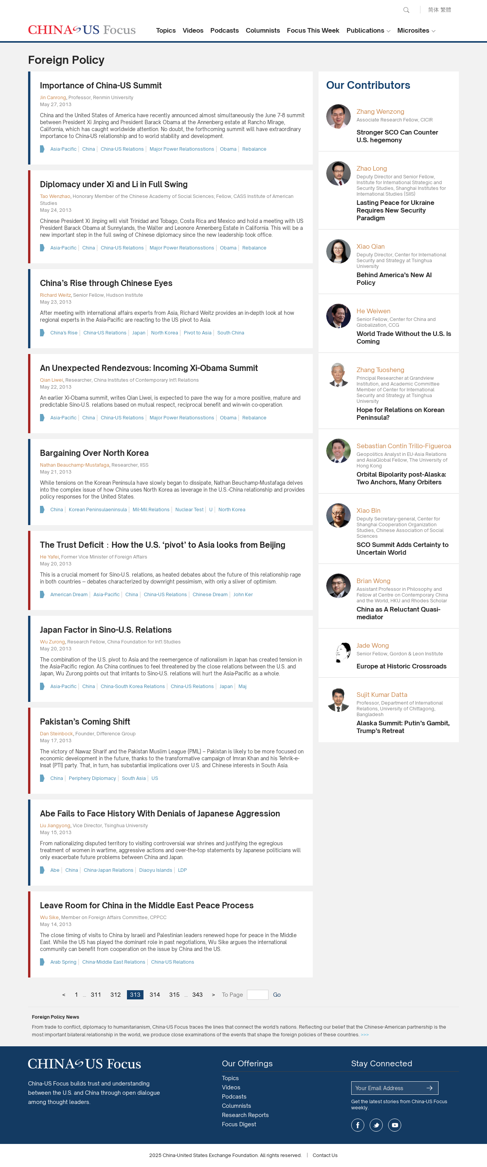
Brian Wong (373, 581)
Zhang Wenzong (380, 111)
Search (406, 10)
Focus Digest (239, 1124)
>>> (365, 1034)
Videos (193, 30)
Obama (228, 149)
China (88, 149)
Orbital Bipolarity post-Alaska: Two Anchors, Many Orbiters (401, 478)
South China (230, 333)
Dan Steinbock (56, 733)
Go (277, 994)
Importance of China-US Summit (101, 85)
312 (115, 994)
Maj (242, 686)
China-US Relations (122, 149)
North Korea (164, 333)
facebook (357, 1125)
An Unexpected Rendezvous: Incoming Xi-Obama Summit (149, 368)
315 (174, 994)
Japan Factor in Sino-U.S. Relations (106, 630)
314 (155, 994)
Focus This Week (313, 30)
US (155, 778)
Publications (365, 30)
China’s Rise (64, 333)
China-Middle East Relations (113, 962)
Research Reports (245, 1115)
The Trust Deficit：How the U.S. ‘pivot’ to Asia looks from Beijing (162, 545)
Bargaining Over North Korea (94, 453)
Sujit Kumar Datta (382, 694)
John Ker (243, 594)
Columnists (263, 30)
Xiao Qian (371, 246)
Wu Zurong (52, 642)
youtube (394, 1125)
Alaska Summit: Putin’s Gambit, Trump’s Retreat (403, 727)
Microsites (413, 30)
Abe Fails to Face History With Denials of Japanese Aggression (160, 813)
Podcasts (224, 30)
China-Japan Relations (108, 870)
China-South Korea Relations (133, 686)
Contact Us (325, 1155)
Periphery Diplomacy (92, 778)
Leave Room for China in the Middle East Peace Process (147, 905)
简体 (433, 9)
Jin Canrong (53, 97)
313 (135, 994)
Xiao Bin (368, 510)
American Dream (69, 594)
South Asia (134, 778)
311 (96, 994)
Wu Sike (49, 917)
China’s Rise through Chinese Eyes (106, 283)
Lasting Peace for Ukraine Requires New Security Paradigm (395, 210)
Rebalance (254, 149)
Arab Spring (63, 962)
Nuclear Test (189, 509)
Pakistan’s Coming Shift (85, 721)
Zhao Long (372, 168)
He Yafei (49, 557)
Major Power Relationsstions (182, 149)
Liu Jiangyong (55, 825)
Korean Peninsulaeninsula (98, 509)
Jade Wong (373, 645)
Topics (166, 30)
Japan (138, 333)
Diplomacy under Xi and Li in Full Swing (114, 184)
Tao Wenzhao (55, 196)
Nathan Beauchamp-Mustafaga (74, 465)
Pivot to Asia (198, 333)
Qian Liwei (51, 380)
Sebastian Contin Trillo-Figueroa (404, 446)
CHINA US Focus (82, 29)
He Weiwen (373, 311)
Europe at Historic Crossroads (402, 666)
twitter (376, 1125)
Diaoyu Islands (155, 870)
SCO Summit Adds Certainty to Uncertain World (403, 548)
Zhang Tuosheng (380, 370)
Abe (55, 870)
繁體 (445, 9)
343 (197, 994)
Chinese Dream (210, 594)
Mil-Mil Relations (151, 509)
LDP (182, 870)
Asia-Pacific (63, 149)
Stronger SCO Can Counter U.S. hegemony (397, 136)
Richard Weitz (55, 295)
